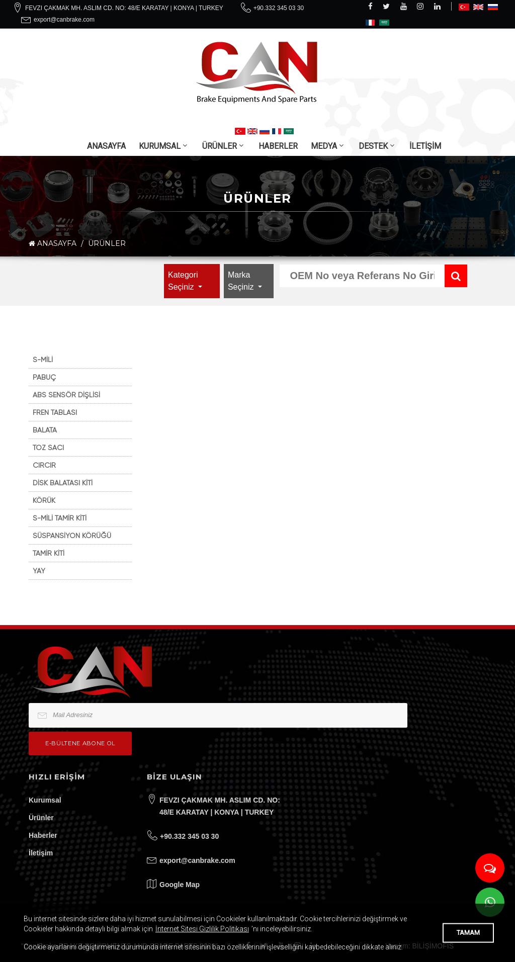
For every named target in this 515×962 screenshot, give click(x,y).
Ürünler (41, 818)
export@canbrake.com (64, 19)
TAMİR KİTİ (48, 553)
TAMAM (468, 932)
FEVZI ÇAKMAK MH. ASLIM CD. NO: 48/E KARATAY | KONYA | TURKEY (124, 8)
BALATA (45, 430)
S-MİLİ (43, 360)
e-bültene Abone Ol (80, 743)
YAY (39, 571)
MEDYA (324, 146)
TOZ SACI (48, 448)
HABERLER (278, 146)
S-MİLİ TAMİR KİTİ (60, 518)
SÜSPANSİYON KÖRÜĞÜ (72, 536)
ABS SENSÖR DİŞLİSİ (66, 395)
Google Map (179, 885)
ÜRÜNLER (219, 146)
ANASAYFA (106, 146)
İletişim (41, 853)
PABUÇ (44, 377)
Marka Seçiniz (242, 281)
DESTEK (373, 146)
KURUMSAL (160, 146)
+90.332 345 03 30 (278, 8)
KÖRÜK (44, 500)
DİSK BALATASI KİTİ (63, 483)
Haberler (43, 835)
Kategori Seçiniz (183, 281)
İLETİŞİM (425, 146)
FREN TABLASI (55, 412)
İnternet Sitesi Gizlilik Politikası (202, 929)
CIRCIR (44, 465)
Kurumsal (45, 800)
